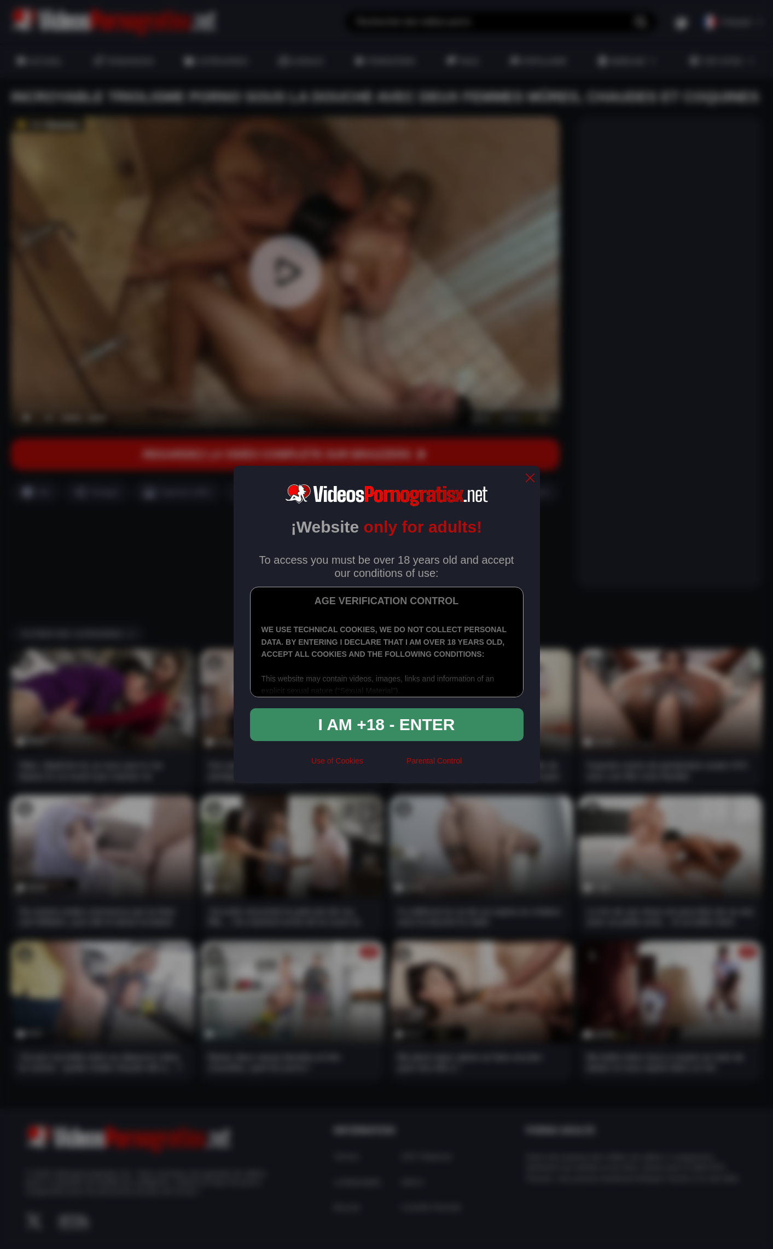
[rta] (385, 765)
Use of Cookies (337, 760)
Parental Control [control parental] (434, 760)
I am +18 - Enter (386, 724)
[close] (530, 478)
